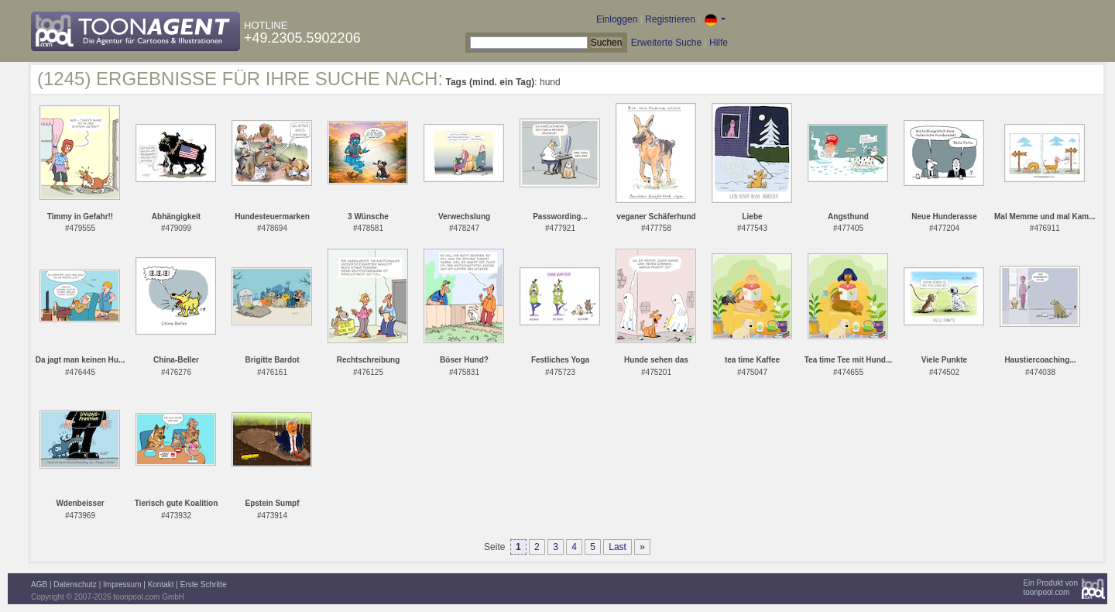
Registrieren (670, 19)
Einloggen (616, 19)
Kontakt (161, 584)
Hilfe (718, 42)
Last (617, 547)
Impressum (122, 584)
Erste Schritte (203, 584)
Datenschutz (75, 584)
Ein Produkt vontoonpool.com (1050, 588)
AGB (39, 584)
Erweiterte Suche (666, 42)
